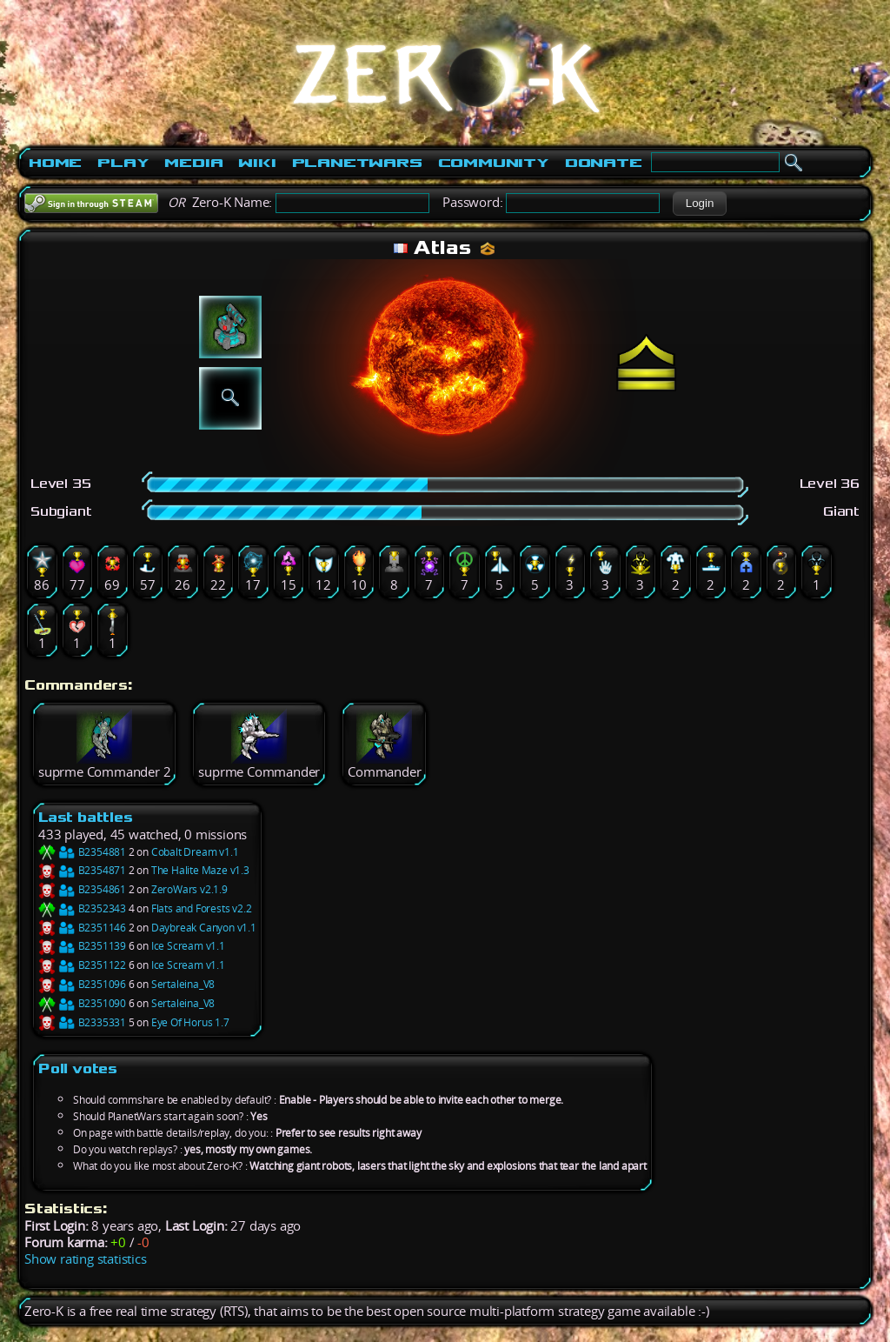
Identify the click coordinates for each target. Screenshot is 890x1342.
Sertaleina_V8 (183, 984)
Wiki (257, 162)
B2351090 (82, 1003)
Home (55, 162)
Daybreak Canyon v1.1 (203, 927)
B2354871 (82, 870)
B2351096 (82, 984)
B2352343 (82, 908)
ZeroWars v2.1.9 (189, 889)
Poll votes (77, 1068)
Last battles (85, 817)
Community (493, 162)
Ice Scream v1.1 (188, 945)
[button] (699, 203)
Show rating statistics (85, 1259)
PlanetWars (357, 162)
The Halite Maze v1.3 (200, 870)
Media (193, 162)
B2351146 (82, 927)
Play (123, 162)
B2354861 (82, 889)
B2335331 (82, 1022)
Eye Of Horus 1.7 (190, 1022)
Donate (603, 162)
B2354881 (82, 852)
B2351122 (82, 965)
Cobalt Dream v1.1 (195, 852)
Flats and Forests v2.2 (201, 908)
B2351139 (82, 945)
